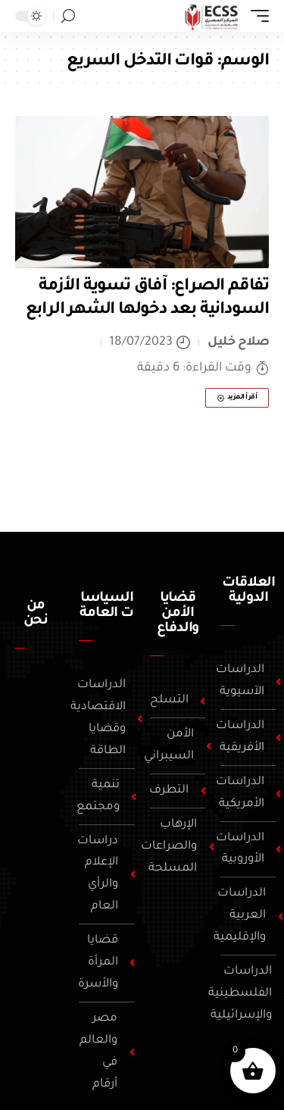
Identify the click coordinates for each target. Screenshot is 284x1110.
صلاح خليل (238, 342)
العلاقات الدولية (248, 591)
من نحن (35, 614)
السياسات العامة (106, 606)
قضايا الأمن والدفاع (178, 613)
